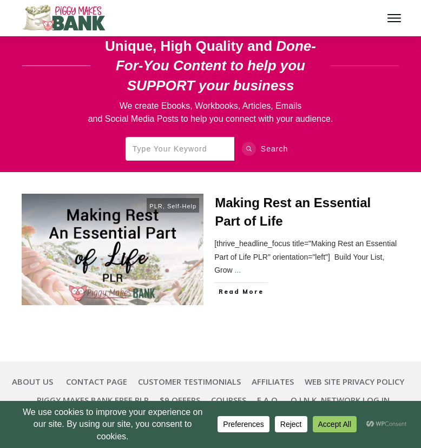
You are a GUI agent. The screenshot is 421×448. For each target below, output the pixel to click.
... (237, 270)
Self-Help (181, 206)
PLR (155, 206)
